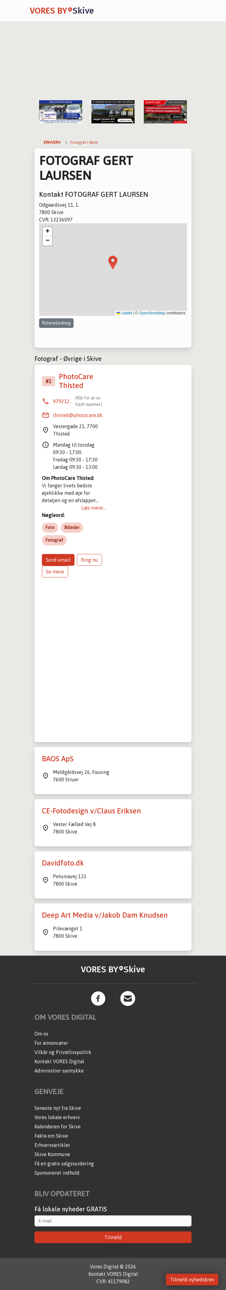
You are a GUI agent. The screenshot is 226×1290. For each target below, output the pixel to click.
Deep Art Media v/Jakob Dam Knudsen (105, 915)
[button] (112, 263)
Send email (58, 560)
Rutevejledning (56, 322)
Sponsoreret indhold (56, 1173)
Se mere (55, 571)
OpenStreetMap (152, 313)
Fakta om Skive (51, 1136)
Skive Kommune (52, 1154)
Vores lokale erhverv (57, 1117)
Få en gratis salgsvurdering (64, 1163)
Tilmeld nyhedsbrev (192, 1279)
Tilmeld (113, 1237)
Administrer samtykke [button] (59, 1070)
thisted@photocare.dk (78, 415)
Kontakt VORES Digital (59, 1061)
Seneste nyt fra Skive (57, 1108)
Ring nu (89, 560)
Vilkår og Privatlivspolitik (62, 1052)
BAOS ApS (58, 759)
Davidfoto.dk (63, 863)
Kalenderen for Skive (57, 1126)
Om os (41, 1033)
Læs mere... (93, 508)
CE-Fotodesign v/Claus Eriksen (91, 811)
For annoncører (51, 1043)
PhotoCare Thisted (76, 381)
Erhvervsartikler (52, 1145)
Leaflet (124, 313)
